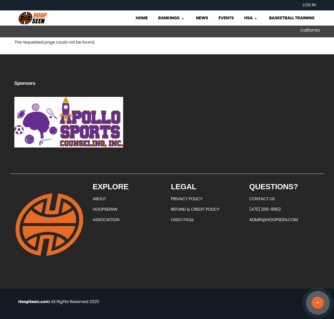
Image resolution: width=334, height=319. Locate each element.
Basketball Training (291, 18)
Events (226, 18)
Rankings (171, 18)
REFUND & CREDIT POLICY (195, 209)
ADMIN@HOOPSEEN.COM (273, 220)
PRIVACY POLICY (186, 199)
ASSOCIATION (106, 220)
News (202, 18)
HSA (251, 18)
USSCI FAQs (182, 220)
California (310, 30)
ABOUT (99, 199)
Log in (309, 5)
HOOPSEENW (105, 209)
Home (142, 18)
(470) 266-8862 (265, 209)
